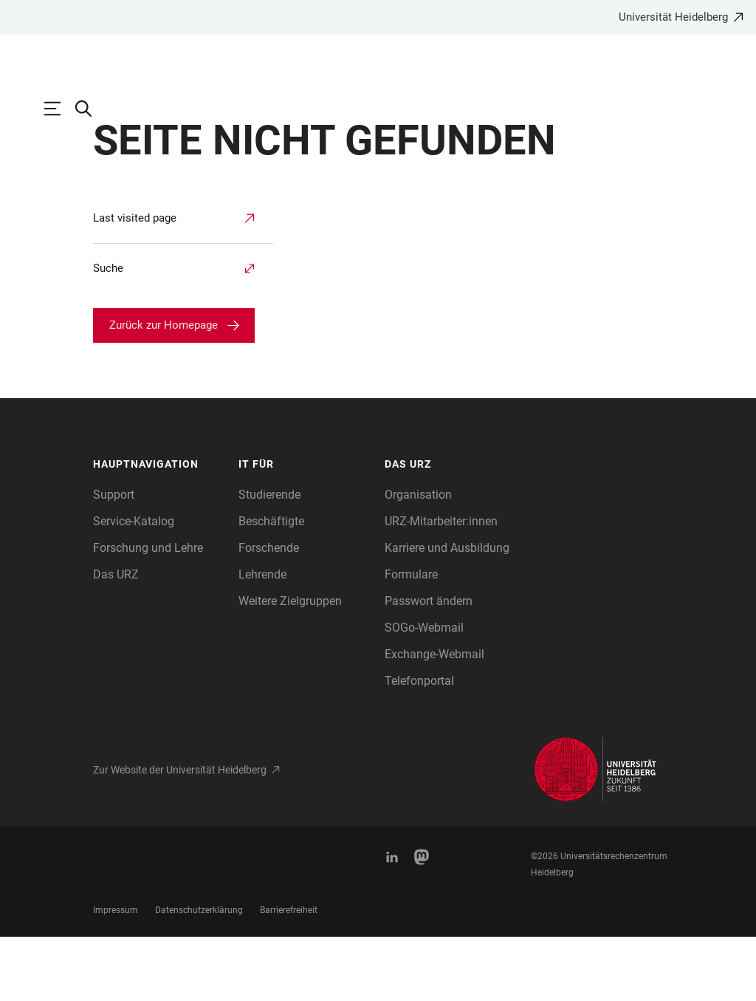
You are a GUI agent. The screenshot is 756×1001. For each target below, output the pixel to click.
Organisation (418, 559)
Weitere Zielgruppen (290, 665)
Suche (108, 332)
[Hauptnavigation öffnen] (59, 108)
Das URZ (116, 639)
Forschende (268, 612)
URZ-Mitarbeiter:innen (441, 585)
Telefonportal (419, 745)
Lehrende (262, 639)
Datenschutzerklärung (199, 974)
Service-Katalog (133, 585)
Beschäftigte (271, 585)
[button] (158, 529)
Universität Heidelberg (673, 17)
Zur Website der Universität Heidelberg (180, 834)
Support (113, 559)
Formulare (411, 639)
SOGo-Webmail (424, 692)
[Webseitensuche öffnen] (90, 108)
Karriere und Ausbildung (447, 612)
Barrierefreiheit (288, 974)
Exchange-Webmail (434, 718)
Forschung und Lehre (148, 612)
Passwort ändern (428, 665)
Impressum (115, 974)
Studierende (269, 559)
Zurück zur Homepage (163, 389)
